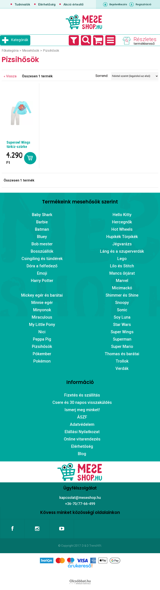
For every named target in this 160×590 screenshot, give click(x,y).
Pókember (42, 353)
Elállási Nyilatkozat (82, 431)
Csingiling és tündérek (42, 258)
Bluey (42, 236)
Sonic (122, 309)
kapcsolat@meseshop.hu (80, 497)
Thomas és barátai (122, 353)
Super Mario (122, 346)
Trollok (122, 361)
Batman (42, 229)
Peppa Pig (42, 339)
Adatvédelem (82, 424)
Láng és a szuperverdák (122, 251)
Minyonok (42, 309)
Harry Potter (42, 280)
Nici (42, 331)
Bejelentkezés (118, 4)
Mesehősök (30, 50)
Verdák (121, 368)
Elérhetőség (47, 4)
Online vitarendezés (82, 439)
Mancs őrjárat (122, 273)
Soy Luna (122, 317)
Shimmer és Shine (122, 295)
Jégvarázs (122, 243)
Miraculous (42, 317)
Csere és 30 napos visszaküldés (82, 402)
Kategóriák (19, 40)
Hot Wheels (122, 229)
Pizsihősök (42, 346)
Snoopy (122, 302)
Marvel (122, 280)
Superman (122, 339)
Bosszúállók (42, 251)
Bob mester (42, 243)
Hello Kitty (122, 214)
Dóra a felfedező (42, 265)
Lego (122, 258)
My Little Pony (42, 324)
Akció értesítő (73, 4)
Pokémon (42, 361)
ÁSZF (82, 417)
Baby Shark (42, 214)
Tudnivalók (22, 4)
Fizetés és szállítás (82, 395)
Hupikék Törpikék (122, 236)
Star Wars (122, 324)
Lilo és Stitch (122, 265)
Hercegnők (122, 222)
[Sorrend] (134, 76)
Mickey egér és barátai (42, 295)
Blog (82, 453)
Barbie (42, 222)
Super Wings (122, 331)
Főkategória (10, 50)
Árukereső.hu (80, 572)
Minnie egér (42, 302)
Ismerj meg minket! (82, 409)
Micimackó (122, 287)
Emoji (42, 273)
